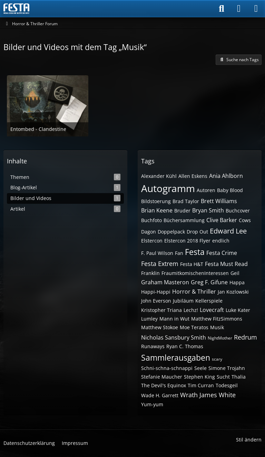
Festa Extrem (159, 263)
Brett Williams (219, 201)
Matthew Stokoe (159, 327)
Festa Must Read (226, 264)
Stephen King (199, 376)
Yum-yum (152, 404)
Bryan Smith (208, 210)
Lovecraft (212, 310)
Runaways (153, 346)
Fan (179, 253)
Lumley (149, 318)
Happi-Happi (155, 291)
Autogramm (168, 188)
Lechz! (191, 310)
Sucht (223, 376)
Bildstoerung (156, 201)
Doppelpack (171, 231)
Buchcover (238, 210)
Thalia (239, 376)
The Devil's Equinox (163, 385)
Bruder (182, 210)
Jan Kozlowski (233, 291)
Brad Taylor (186, 201)
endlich (220, 240)
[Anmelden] (239, 8)
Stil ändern (249, 439)
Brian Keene (157, 210)
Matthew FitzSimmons (216, 318)
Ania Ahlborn (226, 176)
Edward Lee (228, 231)
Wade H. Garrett (159, 395)
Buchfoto (151, 220)
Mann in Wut (174, 318)
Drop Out (197, 231)
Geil (234, 273)
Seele (200, 368)
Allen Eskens (192, 176)
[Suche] (221, 9)
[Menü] (256, 9)
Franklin (150, 273)
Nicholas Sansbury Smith (173, 337)
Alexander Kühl (159, 176)
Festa (195, 251)
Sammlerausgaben (175, 357)
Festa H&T (191, 264)
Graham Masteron (165, 282)
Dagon (148, 231)
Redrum (245, 337)
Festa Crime (221, 253)
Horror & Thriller (194, 291)
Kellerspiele (209, 300)
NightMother (220, 338)
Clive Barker (221, 220)
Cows (245, 220)
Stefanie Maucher (161, 376)
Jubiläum (183, 300)
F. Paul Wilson (157, 253)
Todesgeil (227, 385)
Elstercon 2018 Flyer (187, 240)
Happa (237, 282)
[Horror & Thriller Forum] (16, 9)
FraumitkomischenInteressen (195, 273)
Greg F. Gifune (209, 282)
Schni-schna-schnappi (167, 368)
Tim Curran (201, 385)
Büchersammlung (184, 220)
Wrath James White (208, 395)
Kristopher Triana (161, 310)
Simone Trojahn (226, 368)
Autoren (206, 190)
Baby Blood (230, 190)
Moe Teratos (194, 327)
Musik (217, 327)
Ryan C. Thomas (184, 346)
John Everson (156, 300)
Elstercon (152, 240)
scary (217, 359)
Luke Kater (238, 310)
